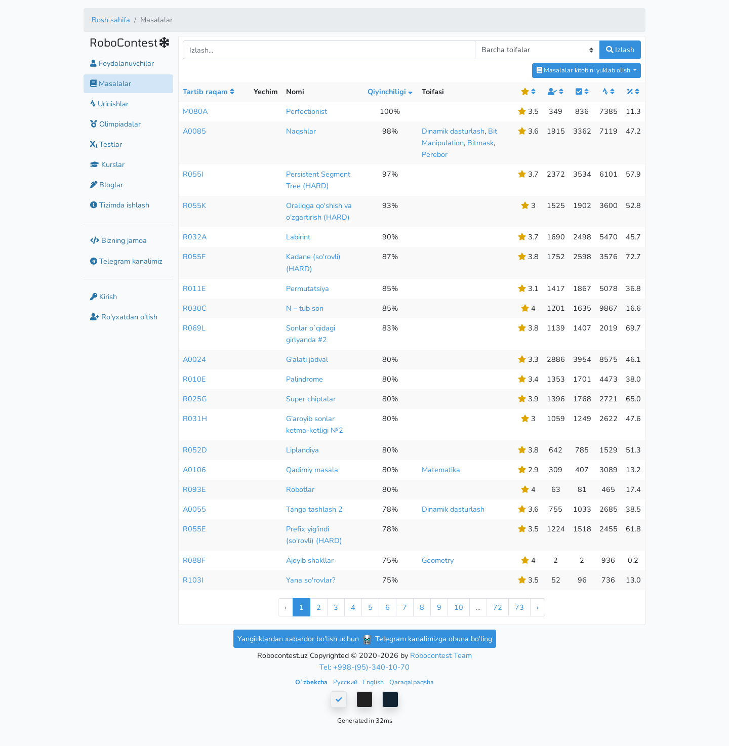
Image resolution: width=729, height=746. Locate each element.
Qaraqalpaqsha (411, 682)
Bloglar (106, 185)
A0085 (194, 131)
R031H (195, 418)
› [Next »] (538, 607)
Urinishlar (109, 104)
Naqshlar (301, 131)
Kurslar (107, 164)
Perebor (435, 154)
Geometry (438, 560)
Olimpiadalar (115, 124)
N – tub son (304, 308)
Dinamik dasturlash (453, 131)
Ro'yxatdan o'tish (123, 317)
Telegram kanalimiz (126, 261)
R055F (194, 257)
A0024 (194, 359)
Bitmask (480, 143)
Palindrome (304, 379)
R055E (194, 529)
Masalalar (110, 83)
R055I (193, 174)
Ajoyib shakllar (310, 560)
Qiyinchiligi (390, 92)
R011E (194, 288)
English (374, 682)
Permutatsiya (307, 288)
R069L (194, 328)
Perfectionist (306, 111)
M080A (195, 111)
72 (497, 607)
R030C (195, 308)
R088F (194, 560)
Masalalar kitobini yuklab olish (584, 70)
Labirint (298, 237)
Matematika (441, 470)
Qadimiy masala (312, 470)
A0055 (194, 509)
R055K (194, 205)
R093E (194, 489)
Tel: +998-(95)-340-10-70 (364, 667)
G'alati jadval (307, 359)
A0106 (194, 470)
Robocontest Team (441, 655)
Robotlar (300, 489)
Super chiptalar (311, 399)
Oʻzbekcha (312, 682)
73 (519, 607)
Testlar (106, 144)
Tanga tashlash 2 (314, 509)
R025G (195, 399)
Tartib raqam (208, 92)
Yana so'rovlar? (310, 580)
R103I (193, 580)
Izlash (620, 50)
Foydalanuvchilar (122, 63)
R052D (195, 450)
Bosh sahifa (111, 20)
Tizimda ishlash (119, 205)
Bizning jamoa (118, 240)
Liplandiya (302, 450)
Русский (346, 682)
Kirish (103, 297)
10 (458, 607)
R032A (195, 237)
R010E (194, 379)
